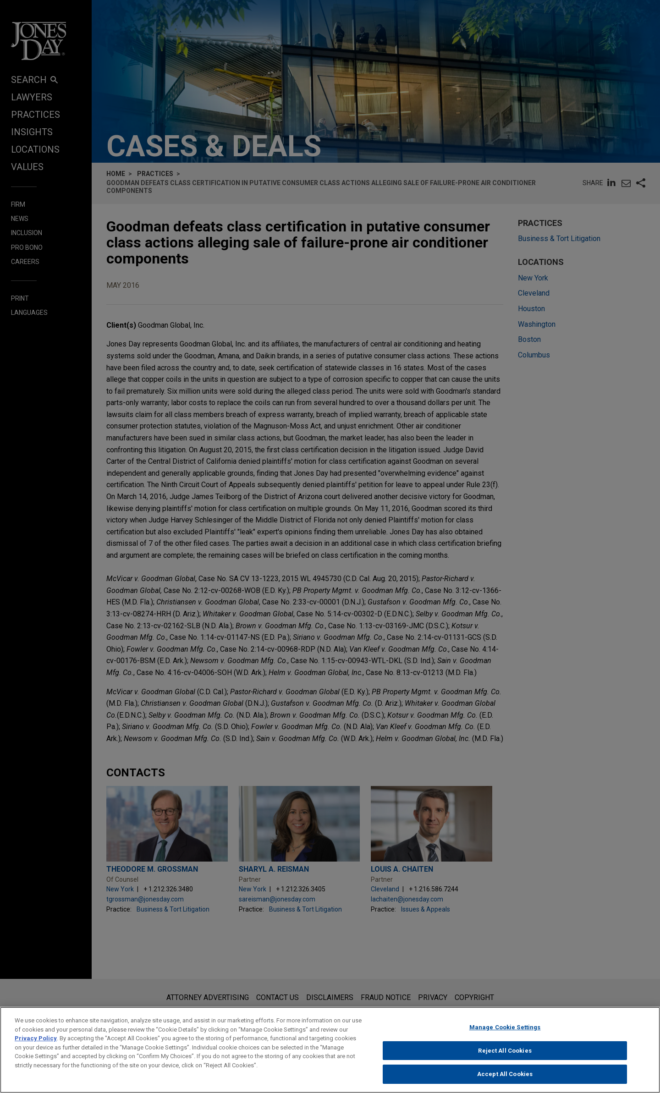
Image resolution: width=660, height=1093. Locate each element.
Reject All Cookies (504, 1053)
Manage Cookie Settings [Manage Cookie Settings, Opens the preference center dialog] (505, 1030)
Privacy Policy (36, 1041)
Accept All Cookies (505, 1077)
